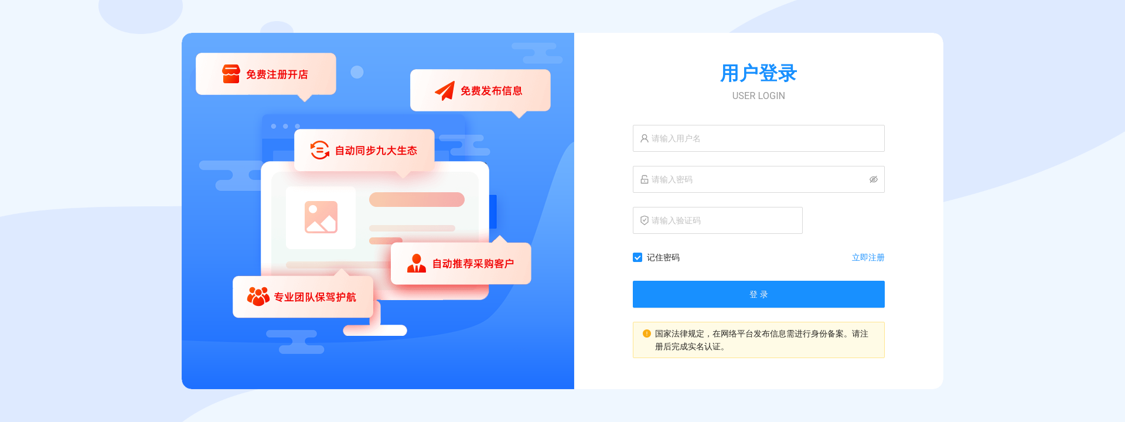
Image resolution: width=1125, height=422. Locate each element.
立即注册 (868, 257)
